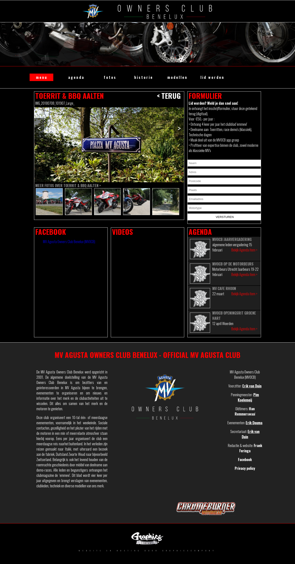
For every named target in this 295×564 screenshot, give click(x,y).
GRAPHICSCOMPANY (189, 551)
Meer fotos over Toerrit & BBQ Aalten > (68, 185)
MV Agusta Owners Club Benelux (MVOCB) (69, 241)
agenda (76, 77)
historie (143, 77)
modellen (177, 77)
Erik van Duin (251, 386)
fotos (110, 77)
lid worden (212, 77)
